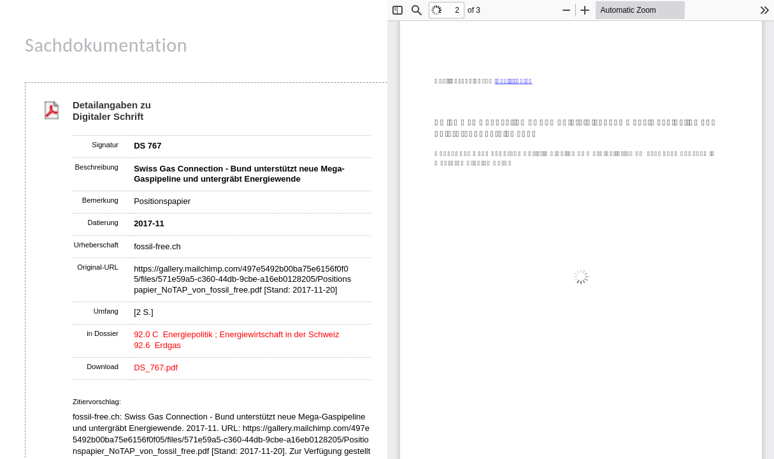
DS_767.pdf (156, 367)
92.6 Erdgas (157, 345)
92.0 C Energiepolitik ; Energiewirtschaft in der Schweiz (236, 334)
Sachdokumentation (106, 45)
